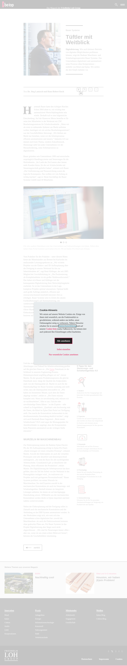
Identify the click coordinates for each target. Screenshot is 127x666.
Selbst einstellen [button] (63, 349)
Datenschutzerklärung (67, 326)
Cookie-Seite (51, 329)
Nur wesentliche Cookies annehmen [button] (63, 354)
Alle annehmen (63, 341)
